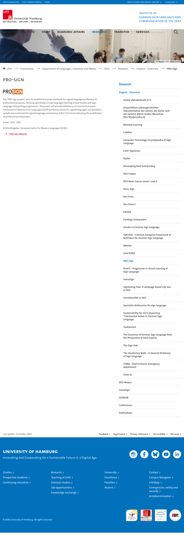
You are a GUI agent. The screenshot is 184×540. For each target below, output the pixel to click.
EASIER (127, 219)
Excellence (111, 485)
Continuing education (16, 490)
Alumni (109, 495)
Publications (125, 420)
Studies (7, 480)
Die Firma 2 (129, 211)
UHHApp (154, 490)
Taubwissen (129, 334)
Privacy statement (139, 441)
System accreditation (175, 520)
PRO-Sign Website (18, 141)
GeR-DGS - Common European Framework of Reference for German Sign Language (147, 244)
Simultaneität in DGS (134, 305)
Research (99, 31)
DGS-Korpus (125, 389)
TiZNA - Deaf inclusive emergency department (141, 373)
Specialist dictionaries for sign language (144, 312)
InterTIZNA (129, 260)
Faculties (110, 490)
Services (143, 31)
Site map (174, 441)
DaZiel (126, 165)
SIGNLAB (123, 404)
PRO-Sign (128, 268)
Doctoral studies (60, 490)
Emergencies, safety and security (163, 496)
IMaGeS (127, 253)
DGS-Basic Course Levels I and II (140, 188)
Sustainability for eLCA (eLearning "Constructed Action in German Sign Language (142, 323)
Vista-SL (127, 382)
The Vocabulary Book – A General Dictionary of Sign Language (147, 362)
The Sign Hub (130, 352)
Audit (143, 518)
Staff (46, 31)
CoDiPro (127, 139)
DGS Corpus (129, 181)
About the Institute (19, 31)
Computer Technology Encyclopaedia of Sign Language (147, 149)
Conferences (125, 412)
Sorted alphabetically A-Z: (137, 107)
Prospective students (15, 485)
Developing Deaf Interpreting (139, 173)
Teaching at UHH (61, 485)
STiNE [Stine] (47, 1)
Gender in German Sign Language (141, 234)
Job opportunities (61, 495)
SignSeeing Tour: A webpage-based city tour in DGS (147, 296)
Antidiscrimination (160, 503)
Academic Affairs (71, 31)
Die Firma (128, 204)
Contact (153, 480)
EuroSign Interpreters (134, 226)
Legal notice (119, 441)
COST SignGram (131, 158)
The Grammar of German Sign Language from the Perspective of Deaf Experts (147, 343)
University (111, 480)
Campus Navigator (160, 485)
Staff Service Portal (32, 1)
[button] (144, 2)
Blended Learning (132, 132)
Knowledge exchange (63, 500)
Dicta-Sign (128, 196)
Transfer (121, 31)
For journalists (11, 1)
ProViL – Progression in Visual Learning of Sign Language (145, 277)
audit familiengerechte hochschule (132, 521)
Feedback (103, 441)
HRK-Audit (160, 518)
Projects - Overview (129, 99)
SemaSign (128, 286)
